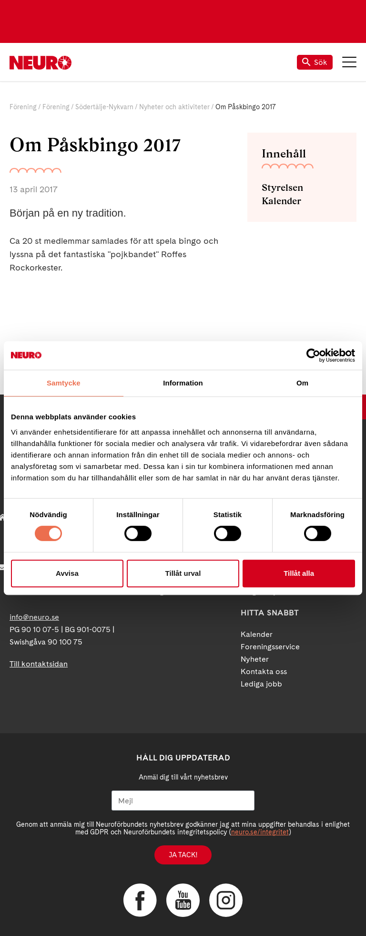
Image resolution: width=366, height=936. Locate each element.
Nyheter (255, 659)
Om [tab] (302, 383)
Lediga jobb (261, 683)
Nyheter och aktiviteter (174, 107)
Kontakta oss (264, 671)
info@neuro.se (34, 617)
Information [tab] (183, 383)
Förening (23, 107)
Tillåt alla (299, 573)
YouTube (183, 900)
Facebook (140, 900)
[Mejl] (183, 800)
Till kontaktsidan (39, 663)
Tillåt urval (183, 573)
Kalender (281, 201)
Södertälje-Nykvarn (104, 107)
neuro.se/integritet (260, 832)
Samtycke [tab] (64, 383)
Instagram (226, 900)
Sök (314, 62)
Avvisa (67, 573)
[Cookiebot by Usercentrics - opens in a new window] (313, 355)
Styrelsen (282, 187)
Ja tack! (183, 855)
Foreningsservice (270, 646)
